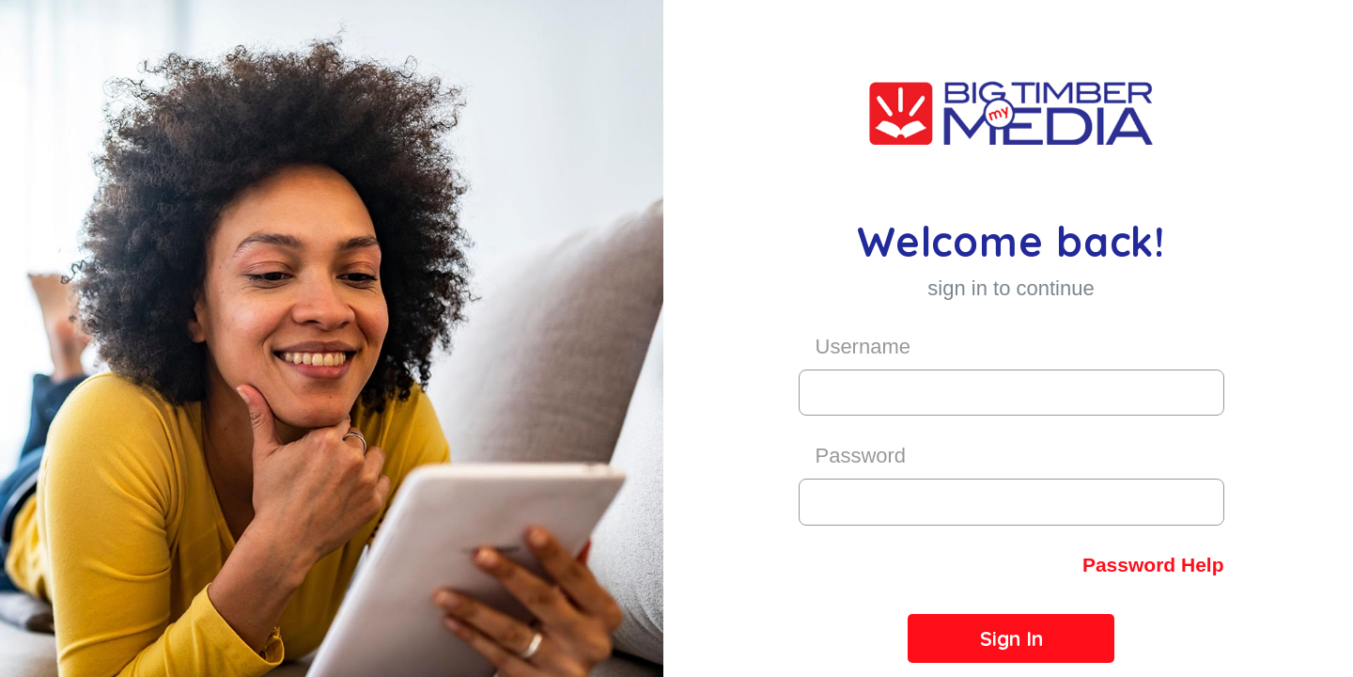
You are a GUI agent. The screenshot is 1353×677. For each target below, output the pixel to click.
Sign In (1011, 638)
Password (861, 455)
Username (863, 346)
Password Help (1153, 564)
